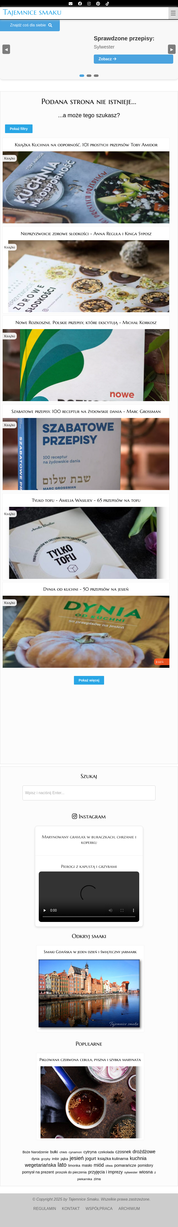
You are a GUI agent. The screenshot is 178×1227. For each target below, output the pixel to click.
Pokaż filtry (19, 129)
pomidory (145, 1165)
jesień (77, 1158)
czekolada (106, 1152)
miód (99, 1165)
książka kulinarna (113, 1158)
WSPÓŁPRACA (99, 1209)
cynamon (75, 1152)
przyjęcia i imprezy (105, 1172)
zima (97, 1179)
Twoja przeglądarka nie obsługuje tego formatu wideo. (89, 896)
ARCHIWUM (129, 1209)
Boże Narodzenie (35, 1152)
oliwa (108, 1165)
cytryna (90, 1152)
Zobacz (107, 59)
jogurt (90, 1158)
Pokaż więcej (89, 680)
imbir (55, 1159)
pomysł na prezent (38, 1172)
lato (62, 1165)
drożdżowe (144, 1151)
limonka (74, 1165)
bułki (54, 1152)
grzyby (45, 1159)
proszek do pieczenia (71, 1172)
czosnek (123, 1151)
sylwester (131, 1172)
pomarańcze (125, 1165)
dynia (35, 1159)
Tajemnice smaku (32, 12)
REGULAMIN (44, 1209)
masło (87, 1165)
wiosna (146, 1171)
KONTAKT (71, 1209)
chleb (63, 1152)
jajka (64, 1159)
